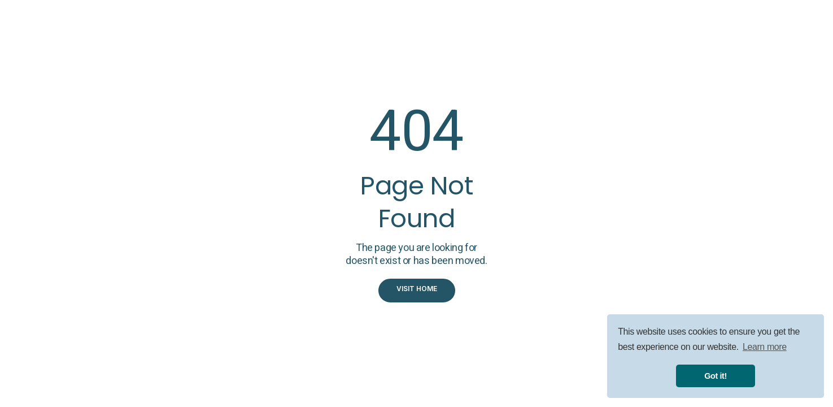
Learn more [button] (765, 347)
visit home (416, 288)
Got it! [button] (715, 375)
